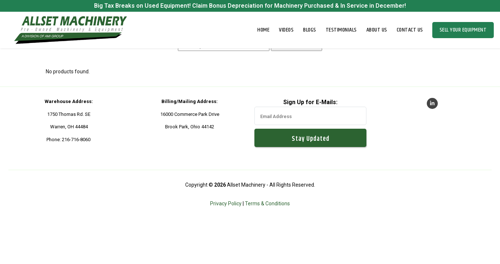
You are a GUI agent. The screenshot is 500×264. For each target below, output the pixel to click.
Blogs (309, 30)
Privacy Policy (226, 203)
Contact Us (410, 30)
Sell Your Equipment (463, 29)
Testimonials (341, 30)
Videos (286, 30)
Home (263, 30)
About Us (376, 30)
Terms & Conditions (267, 203)
